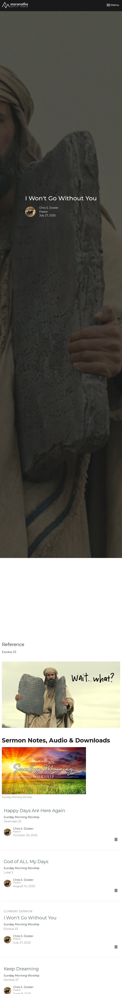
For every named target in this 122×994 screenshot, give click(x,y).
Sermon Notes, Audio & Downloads (56, 740)
